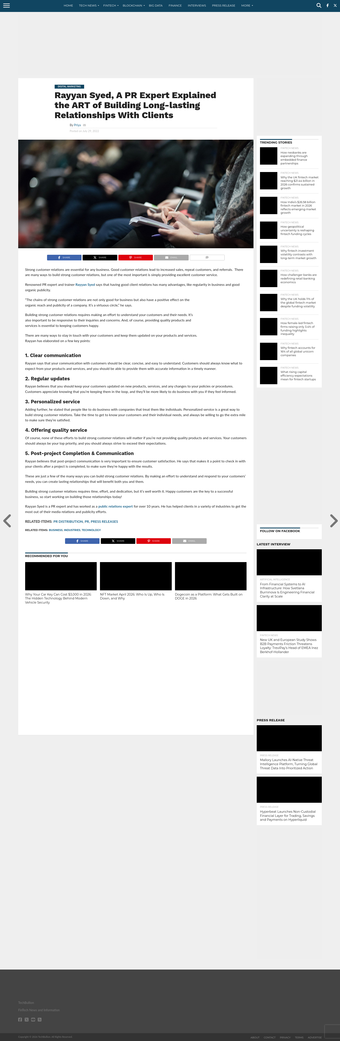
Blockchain (132, 5)
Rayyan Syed (85, 284)
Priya (77, 125)
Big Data (156, 5)
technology (91, 530)
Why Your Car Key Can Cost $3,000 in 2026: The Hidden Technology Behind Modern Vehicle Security (58, 598)
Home (68, 5)
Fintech (109, 5)
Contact (270, 1037)
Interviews (197, 5)
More (245, 5)
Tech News (88, 5)
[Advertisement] (170, 44)
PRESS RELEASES (104, 521)
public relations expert (115, 506)
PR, (87, 521)
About (255, 1037)
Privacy (285, 1037)
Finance (175, 5)
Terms (299, 1037)
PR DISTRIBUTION (68, 521)
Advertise (315, 1037)
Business (56, 530)
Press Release (223, 5)
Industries (72, 530)
